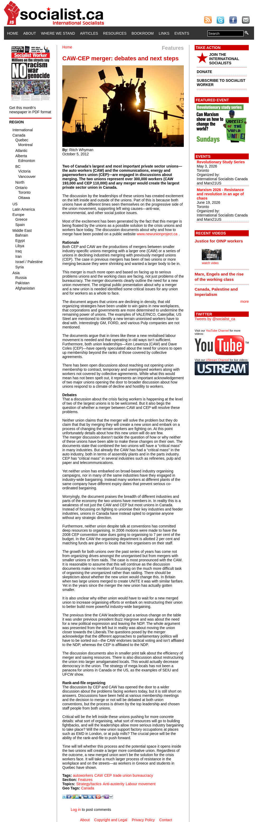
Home (12, 33)
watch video (210, 263)
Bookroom (143, 33)
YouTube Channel (217, 330)
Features (85, 780)
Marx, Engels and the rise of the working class (219, 277)
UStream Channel (217, 360)
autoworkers (83, 775)
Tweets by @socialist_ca (215, 319)
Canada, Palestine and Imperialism (216, 292)
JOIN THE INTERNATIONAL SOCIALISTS (224, 58)
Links (164, 33)
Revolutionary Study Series (221, 162)
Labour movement (141, 784)
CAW (98, 775)
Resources (114, 33)
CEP (108, 775)
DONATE (204, 72)
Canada (87, 788)
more (244, 301)
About (29, 33)
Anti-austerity (113, 784)
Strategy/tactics (89, 784)
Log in (76, 809)
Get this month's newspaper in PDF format (30, 110)
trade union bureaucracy (133, 775)
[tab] (222, 241)
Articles (89, 33)
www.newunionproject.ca (157, 234)
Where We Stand (58, 33)
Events (181, 33)
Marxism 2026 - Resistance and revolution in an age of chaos (220, 194)
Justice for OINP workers (219, 241)
